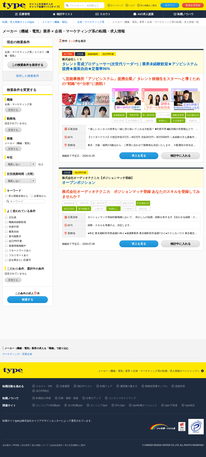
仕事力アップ (93, 398)
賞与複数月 (15, 236)
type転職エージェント (145, 405)
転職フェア (106, 386)
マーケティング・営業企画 (17, 354)
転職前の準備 (43, 398)
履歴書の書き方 (128, 386)
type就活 (190, 405)
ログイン (170, 5)
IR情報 (16, 445)
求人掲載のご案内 (148, 5)
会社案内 (6, 445)
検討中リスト (84, 386)
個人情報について (40, 445)
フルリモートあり (19, 255)
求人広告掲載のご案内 (75, 445)
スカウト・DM (44, 386)
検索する (27, 299)
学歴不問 (14, 226)
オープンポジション (78, 183)
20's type (120, 405)
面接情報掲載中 (17, 245)
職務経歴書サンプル (156, 386)
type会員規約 (57, 445)
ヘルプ (132, 5)
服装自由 (14, 231)
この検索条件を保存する (27, 64)
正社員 (12, 217)
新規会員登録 (192, 5)
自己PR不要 (15, 240)
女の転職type (75, 405)
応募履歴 (65, 386)
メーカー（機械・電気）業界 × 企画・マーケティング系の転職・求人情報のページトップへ (149, 371)
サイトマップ (117, 5)
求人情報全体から (18, 195)
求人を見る (139, 155)
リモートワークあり (20, 250)
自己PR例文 (42, 390)
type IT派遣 (171, 405)
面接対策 (180, 386)
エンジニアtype (98, 405)
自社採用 (25, 445)
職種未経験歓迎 (17, 222)
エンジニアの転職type (48, 405)
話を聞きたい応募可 (20, 259)
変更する (13, 109)
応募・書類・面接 (68, 398)
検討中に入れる (180, 155)
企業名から (40, 195)
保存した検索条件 (27, 75)
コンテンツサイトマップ (122, 398)
